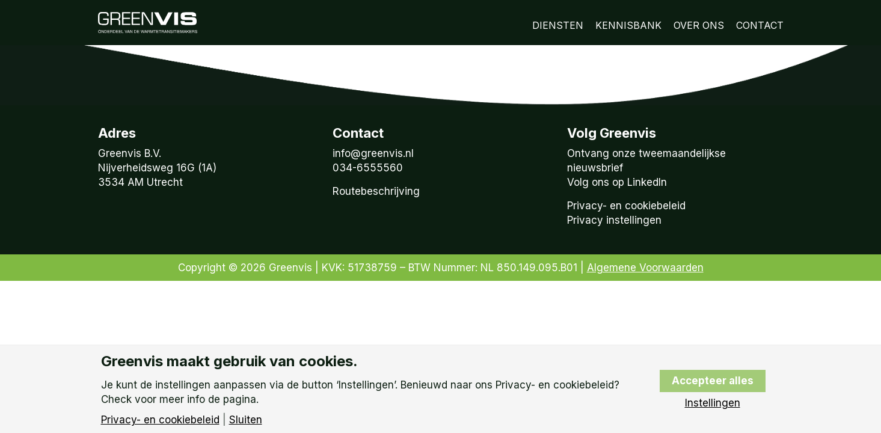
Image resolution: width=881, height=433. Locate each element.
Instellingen (712, 403)
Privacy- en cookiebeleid (626, 206)
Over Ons (699, 25)
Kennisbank (628, 25)
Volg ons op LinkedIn (617, 182)
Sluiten (245, 420)
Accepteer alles (713, 381)
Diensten (557, 25)
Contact (760, 25)
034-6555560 (368, 168)
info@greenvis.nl (373, 153)
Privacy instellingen (614, 220)
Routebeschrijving (376, 191)
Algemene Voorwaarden (645, 268)
